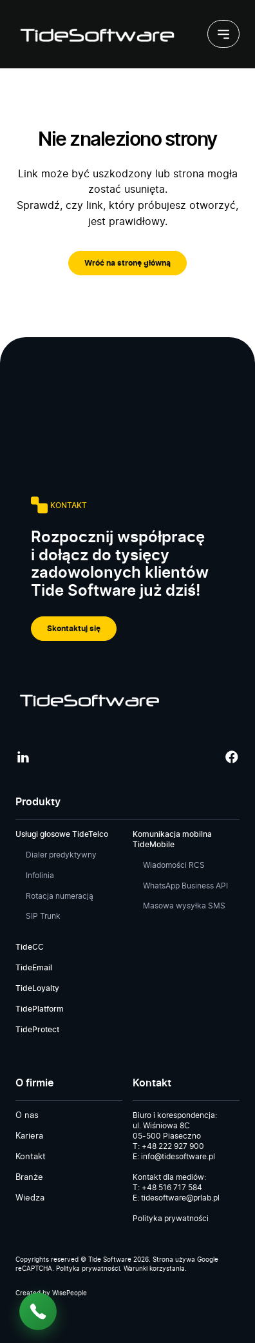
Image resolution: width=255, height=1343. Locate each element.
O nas (27, 1116)
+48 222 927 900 (173, 1146)
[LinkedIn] (23, 757)
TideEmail (33, 968)
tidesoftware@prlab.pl (180, 1198)
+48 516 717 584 (172, 1187)
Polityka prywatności (171, 1218)
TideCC (29, 947)
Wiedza (29, 1198)
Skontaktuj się (73, 628)
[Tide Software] (96, 34)
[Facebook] (232, 757)
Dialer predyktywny (61, 855)
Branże (29, 1177)
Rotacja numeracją (59, 896)
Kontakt (30, 1157)
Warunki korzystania (154, 1269)
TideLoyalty (37, 988)
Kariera (29, 1136)
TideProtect (37, 1030)
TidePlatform (39, 1009)
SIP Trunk (43, 916)
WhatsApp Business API (185, 886)
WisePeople (69, 1293)
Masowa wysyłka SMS (184, 906)
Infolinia (40, 875)
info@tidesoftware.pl (178, 1157)
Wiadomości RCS (174, 865)
